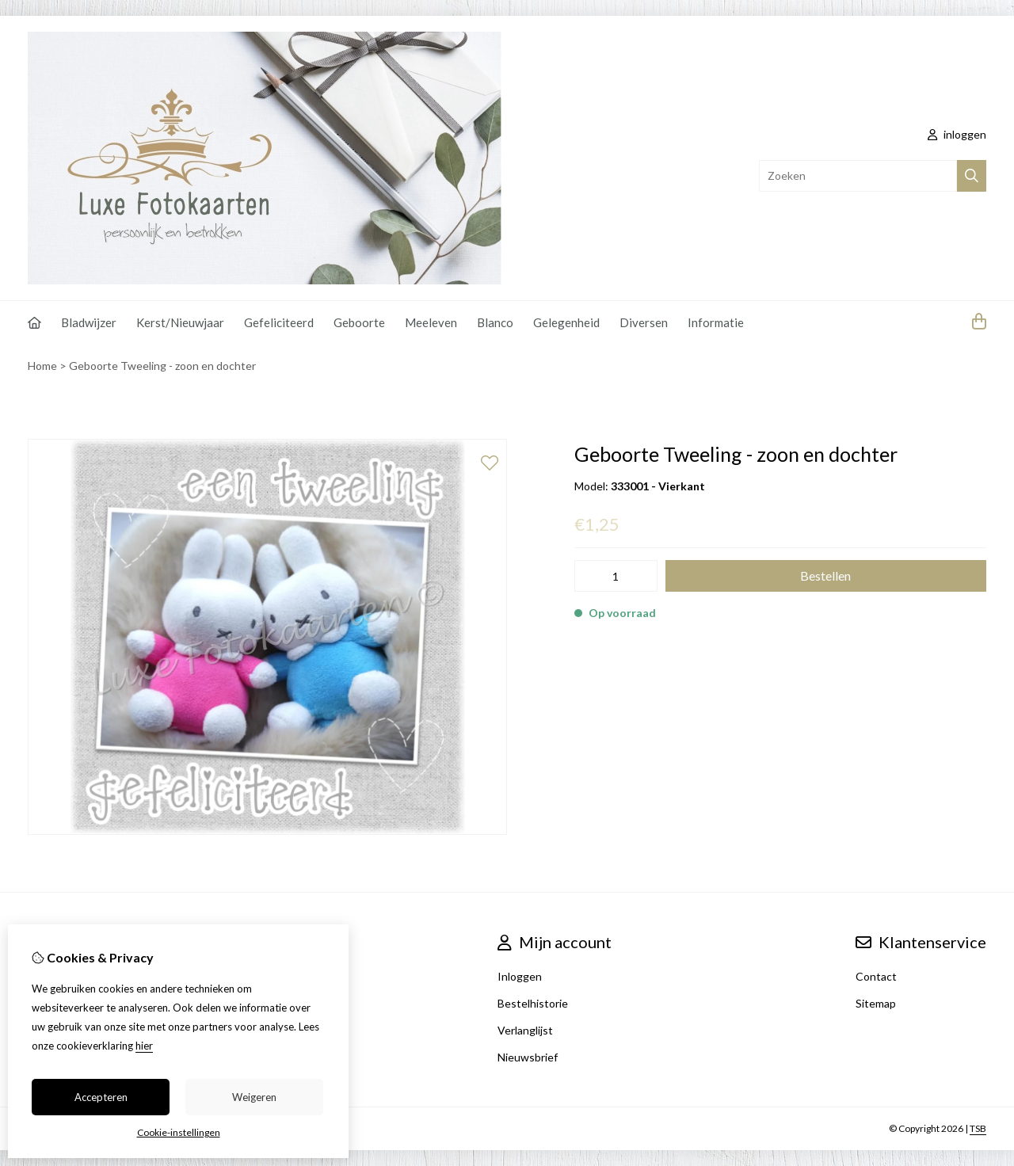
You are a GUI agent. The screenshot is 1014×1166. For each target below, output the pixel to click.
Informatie (716, 322)
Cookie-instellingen (178, 1132)
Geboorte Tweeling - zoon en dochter (162, 365)
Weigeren (254, 1097)
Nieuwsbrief (527, 1057)
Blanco (495, 322)
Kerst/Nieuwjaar (180, 322)
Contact (876, 976)
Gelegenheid (566, 322)
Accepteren (101, 1097)
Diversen (643, 322)
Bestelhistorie (532, 1003)
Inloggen (519, 976)
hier (144, 1045)
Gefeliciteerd (279, 322)
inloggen (957, 134)
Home (42, 365)
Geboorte (359, 322)
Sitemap (876, 1003)
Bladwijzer (88, 322)
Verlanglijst (525, 1030)
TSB (978, 1128)
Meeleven (431, 322)
